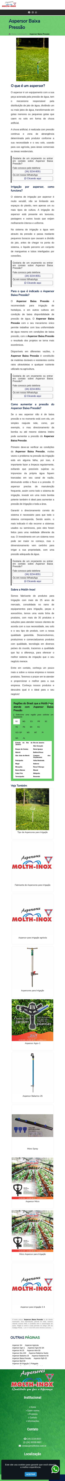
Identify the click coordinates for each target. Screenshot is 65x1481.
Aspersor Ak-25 (18, 1351)
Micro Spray (32, 1148)
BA (31, 727)
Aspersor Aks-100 (19, 1353)
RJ (16, 721)
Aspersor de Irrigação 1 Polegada (25, 1364)
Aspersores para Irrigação (32, 990)
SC (46, 721)
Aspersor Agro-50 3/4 (36, 1348)
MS (28, 732)
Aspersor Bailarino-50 (40, 1356)
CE (38, 727)
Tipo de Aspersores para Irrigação (32, 832)
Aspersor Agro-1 (32, 1043)
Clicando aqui (32, 178)
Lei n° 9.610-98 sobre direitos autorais (37, 1328)
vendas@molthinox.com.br (34, 1445)
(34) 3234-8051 (33, 171)
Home (33, 1407)
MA (16, 738)
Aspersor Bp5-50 (18, 1361)
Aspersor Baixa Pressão (21, 1358)
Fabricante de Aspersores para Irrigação (32, 885)
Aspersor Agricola (32, 1345)
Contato (33, 1417)
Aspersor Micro (32, 1201)
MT (35, 732)
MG (24, 721)
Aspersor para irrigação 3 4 (32, 1307)
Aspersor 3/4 (17, 1345)
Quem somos (33, 1410)
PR (38, 721)
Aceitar (30, 1474)
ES (31, 721)
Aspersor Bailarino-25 (32, 1096)
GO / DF (18, 732)
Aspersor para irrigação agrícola (32, 937)
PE (24, 727)
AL (24, 738)
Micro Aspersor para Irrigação (32, 1254)
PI (42, 732)
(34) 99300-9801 (34, 1442)
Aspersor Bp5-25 (40, 1358)
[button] (61, 5)
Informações (33, 1421)
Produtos (33, 1414)
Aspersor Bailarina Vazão (38, 1353)
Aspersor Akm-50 (33, 1351)
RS (16, 727)
